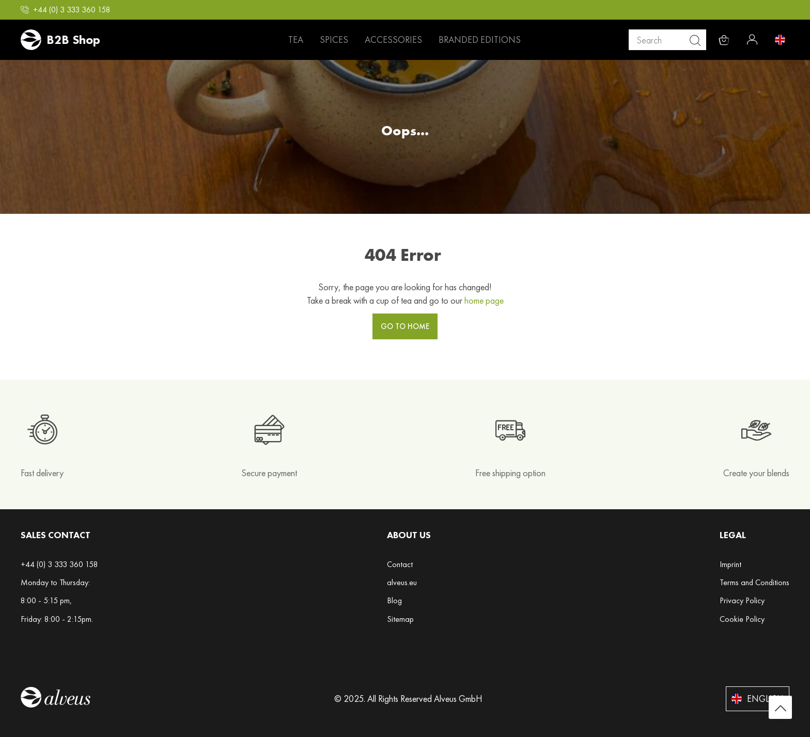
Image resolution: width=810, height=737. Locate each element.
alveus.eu (402, 582)
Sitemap (400, 619)
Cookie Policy (742, 619)
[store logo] (60, 39)
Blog (394, 600)
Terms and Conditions (754, 582)
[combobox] (671, 39)
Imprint (730, 564)
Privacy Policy (742, 600)
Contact (400, 564)
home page (484, 300)
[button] (66, 10)
